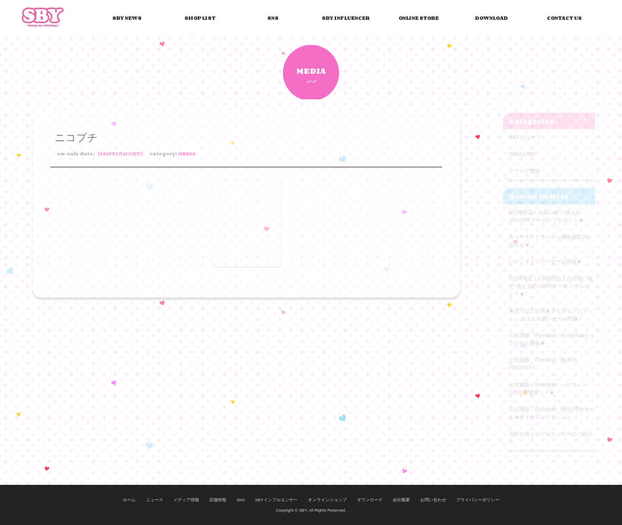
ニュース (154, 499)
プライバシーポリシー (477, 499)
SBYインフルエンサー (276, 499)
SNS (240, 499)
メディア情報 (186, 499)
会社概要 (401, 499)
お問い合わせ (433, 499)
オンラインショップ (327, 499)
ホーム (129, 499)
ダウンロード (370, 499)
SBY (42, 17)
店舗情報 (217, 499)
